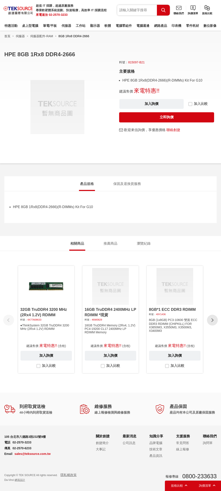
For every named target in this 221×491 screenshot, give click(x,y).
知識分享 (156, 436)
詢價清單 (193, 13)
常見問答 (182, 443)
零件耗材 (192, 25)
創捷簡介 (102, 443)
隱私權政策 (68, 475)
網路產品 (160, 25)
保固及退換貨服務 (127, 184)
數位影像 (210, 25)
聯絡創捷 (173, 130)
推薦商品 (110, 243)
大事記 (101, 449)
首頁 (7, 36)
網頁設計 (20, 479)
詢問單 (208, 443)
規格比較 (207, 13)
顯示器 (95, 25)
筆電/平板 (50, 25)
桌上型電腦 (30, 25)
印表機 (176, 25)
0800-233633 (199, 476)
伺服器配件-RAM (41, 36)
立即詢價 (167, 117)
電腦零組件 (124, 25)
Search (163, 10)
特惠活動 (11, 25)
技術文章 (155, 449)
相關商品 (77, 243)
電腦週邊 (142, 25)
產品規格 (87, 184)
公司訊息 (129, 443)
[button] (212, 320)
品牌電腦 (155, 443)
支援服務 (183, 436)
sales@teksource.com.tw (32, 454)
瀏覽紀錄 (144, 243)
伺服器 (66, 25)
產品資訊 (155, 455)
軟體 (107, 25)
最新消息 (129, 436)
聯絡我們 (179, 13)
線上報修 (182, 449)
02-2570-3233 (58, 14)
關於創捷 (103, 436)
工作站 (80, 25)
